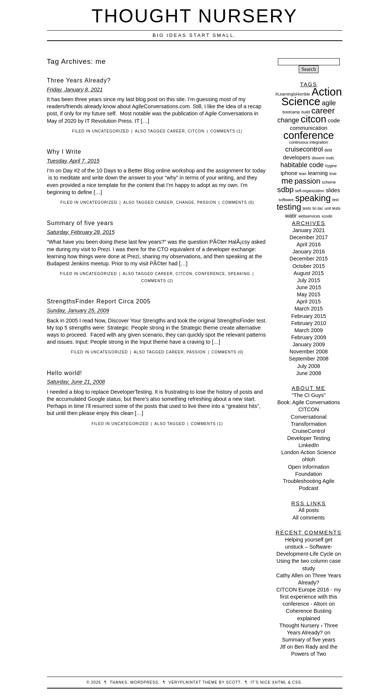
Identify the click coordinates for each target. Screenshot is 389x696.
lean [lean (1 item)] (302, 173)
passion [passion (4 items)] (307, 181)
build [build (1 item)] (305, 112)
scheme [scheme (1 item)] (329, 182)
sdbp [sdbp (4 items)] (285, 189)
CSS (296, 682)
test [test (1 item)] (335, 199)
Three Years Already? (79, 80)
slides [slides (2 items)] (333, 190)
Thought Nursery (194, 15)
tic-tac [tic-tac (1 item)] (318, 208)
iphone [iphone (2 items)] (289, 173)
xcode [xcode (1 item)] (326, 216)
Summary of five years (80, 223)
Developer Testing (308, 438)
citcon (196, 131)
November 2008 (308, 352)
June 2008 (308, 373)
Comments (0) (238, 202)
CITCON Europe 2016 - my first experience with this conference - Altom (308, 597)
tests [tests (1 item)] (306, 208)
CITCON (308, 409)
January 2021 (308, 230)
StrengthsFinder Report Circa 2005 (99, 301)
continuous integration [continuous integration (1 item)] (308, 142)
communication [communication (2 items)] (308, 128)
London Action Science (308, 452)
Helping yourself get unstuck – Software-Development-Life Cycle (304, 547)
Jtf (282, 647)
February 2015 (308, 316)
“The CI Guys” (308, 395)
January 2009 (308, 344)
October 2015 (308, 266)
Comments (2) (157, 281)
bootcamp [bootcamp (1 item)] (291, 112)
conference (210, 274)
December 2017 (308, 237)
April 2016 (309, 244)
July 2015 (308, 280)
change (185, 202)
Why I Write (64, 152)
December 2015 (308, 259)
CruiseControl (308, 431)
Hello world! (64, 373)
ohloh (308, 459)
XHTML (279, 682)
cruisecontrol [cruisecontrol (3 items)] (304, 149)
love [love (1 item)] (333, 173)
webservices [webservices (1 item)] (309, 216)
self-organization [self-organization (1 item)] (309, 190)
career (176, 131)
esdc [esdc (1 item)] (330, 158)
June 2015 (308, 287)
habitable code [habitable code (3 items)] (302, 165)
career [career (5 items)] (323, 110)
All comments (308, 518)
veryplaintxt (185, 682)
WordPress (144, 682)
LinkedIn (308, 445)
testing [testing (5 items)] (289, 207)
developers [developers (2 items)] (296, 157)
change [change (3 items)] (288, 120)
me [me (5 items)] (287, 180)
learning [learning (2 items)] (318, 173)
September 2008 (308, 359)
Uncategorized (110, 131)
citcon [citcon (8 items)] (313, 119)
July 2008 (308, 366)
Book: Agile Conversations (308, 402)
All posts (308, 510)
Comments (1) (226, 131)
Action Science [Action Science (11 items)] (311, 96)
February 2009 (308, 337)
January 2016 (308, 252)
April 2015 (309, 302)
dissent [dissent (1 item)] (318, 158)
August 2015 (309, 273)
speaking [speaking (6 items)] (312, 198)
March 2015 (309, 309)
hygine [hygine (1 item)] (331, 165)
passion (206, 202)
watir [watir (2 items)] (291, 215)
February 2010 (308, 323)
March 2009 (309, 330)
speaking (239, 274)
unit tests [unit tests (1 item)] (332, 208)
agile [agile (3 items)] (329, 103)
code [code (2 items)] (334, 120)
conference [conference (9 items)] (308, 135)
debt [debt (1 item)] (328, 150)
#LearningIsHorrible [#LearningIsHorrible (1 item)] (292, 94)
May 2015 (308, 294)
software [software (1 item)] (286, 199)
